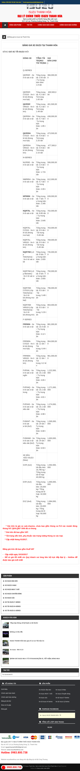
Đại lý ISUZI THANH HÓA (50, 715)
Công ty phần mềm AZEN (43, 768)
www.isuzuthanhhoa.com (15, 750)
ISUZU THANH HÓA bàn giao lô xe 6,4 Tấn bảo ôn (27, 641)
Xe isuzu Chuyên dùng (13, 594)
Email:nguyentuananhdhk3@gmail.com (33, 2)
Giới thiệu (4, 689)
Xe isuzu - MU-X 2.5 (16, 649)
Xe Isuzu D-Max (10, 585)
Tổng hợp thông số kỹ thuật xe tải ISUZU (24, 623)
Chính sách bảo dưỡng (68, 25)
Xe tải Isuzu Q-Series (13, 610)
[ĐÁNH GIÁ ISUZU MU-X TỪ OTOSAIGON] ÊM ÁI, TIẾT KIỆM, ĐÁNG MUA (35, 658)
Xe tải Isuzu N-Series (13, 606)
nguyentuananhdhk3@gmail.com (16, 747)
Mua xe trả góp (26, 30)
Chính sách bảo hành (46, 25)
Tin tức (29, 25)
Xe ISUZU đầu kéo (11, 581)
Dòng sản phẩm (15, 25)
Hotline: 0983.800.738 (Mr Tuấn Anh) (11, 2)
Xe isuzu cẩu (9, 598)
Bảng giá (4, 709)
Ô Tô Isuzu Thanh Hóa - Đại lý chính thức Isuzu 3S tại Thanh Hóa (39, 766)
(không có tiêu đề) (16, 632)
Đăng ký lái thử (9, 30)
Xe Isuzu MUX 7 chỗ (12, 589)
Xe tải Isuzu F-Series (12, 602)
